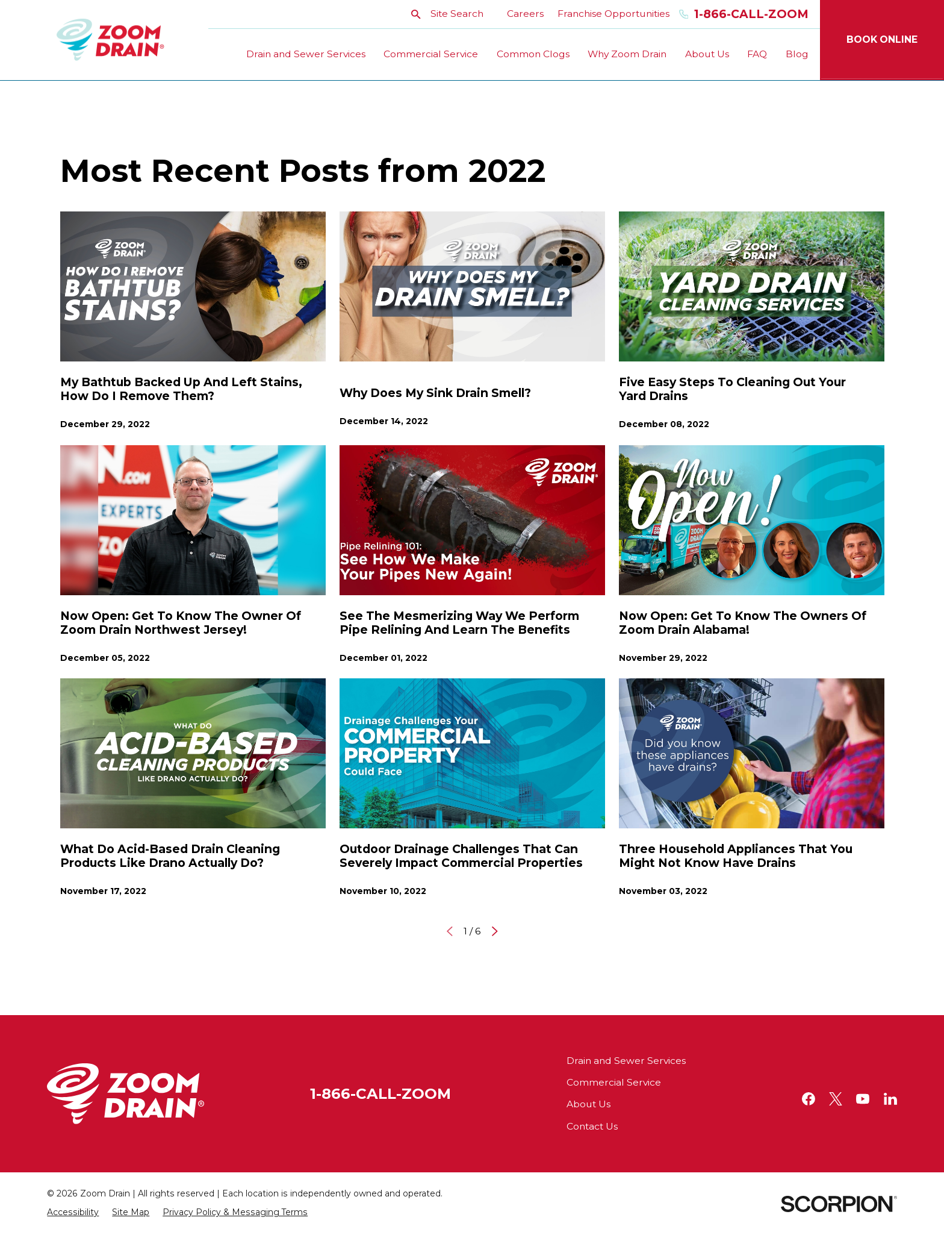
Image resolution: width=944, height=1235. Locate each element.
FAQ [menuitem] (757, 54)
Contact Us (592, 1126)
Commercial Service (614, 1082)
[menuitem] (73, 1212)
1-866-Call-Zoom (744, 14)
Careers (525, 13)
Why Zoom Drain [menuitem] (627, 54)
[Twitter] (835, 1098)
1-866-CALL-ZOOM (380, 1093)
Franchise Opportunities (613, 13)
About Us (588, 1104)
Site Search (447, 13)
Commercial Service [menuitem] (431, 54)
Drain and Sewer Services (626, 1060)
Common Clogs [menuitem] (533, 54)
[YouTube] (862, 1098)
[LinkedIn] (890, 1098)
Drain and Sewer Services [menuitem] (305, 54)
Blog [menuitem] (797, 54)
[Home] (110, 40)
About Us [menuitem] (707, 54)
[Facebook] (808, 1098)
